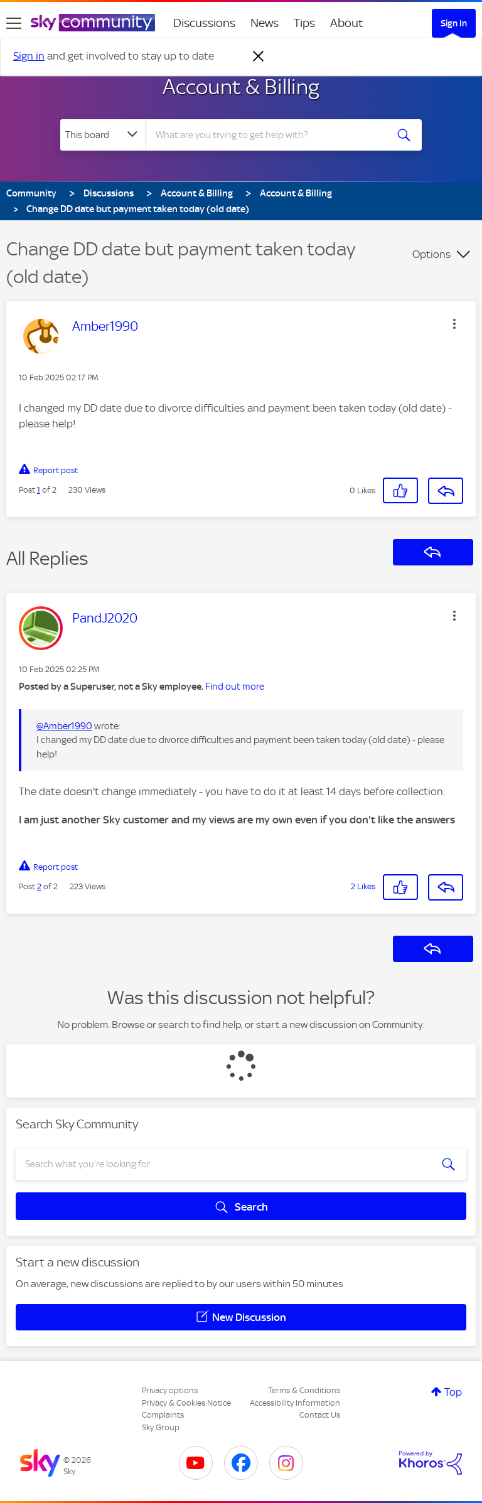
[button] (454, 324)
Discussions (204, 23)
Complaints (163, 1415)
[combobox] (270, 135)
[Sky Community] (93, 22)
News (264, 23)
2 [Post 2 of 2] (39, 886)
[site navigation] (13, 23)
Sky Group (160, 1427)
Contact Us (319, 1415)
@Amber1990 (64, 726)
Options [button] (431, 254)
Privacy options (170, 1390)
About (346, 23)
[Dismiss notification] (259, 56)
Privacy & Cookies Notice (186, 1403)
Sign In (454, 23)
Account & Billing (241, 86)
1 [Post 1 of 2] (38, 490)
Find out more (234, 686)
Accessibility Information (295, 1403)
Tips (304, 23)
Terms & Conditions (304, 1390)
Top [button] (453, 1392)
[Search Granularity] (103, 135)
